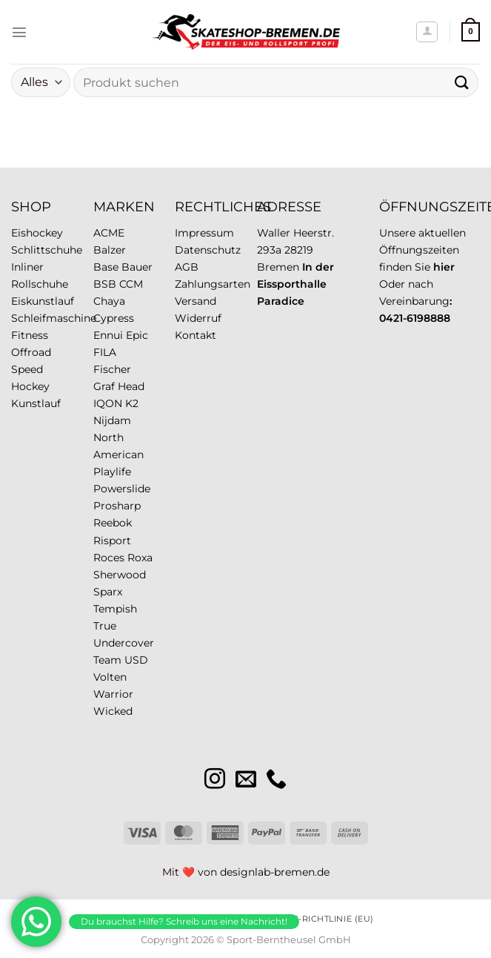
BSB (104, 284)
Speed (27, 369)
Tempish (115, 608)
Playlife (112, 471)
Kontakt (195, 335)
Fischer (112, 369)
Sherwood (119, 574)
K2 (131, 403)
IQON (107, 403)
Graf (104, 386)
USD (136, 660)
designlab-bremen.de (275, 872)
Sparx (107, 591)
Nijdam (112, 420)
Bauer (137, 267)
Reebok (112, 522)
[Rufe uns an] (276, 780)
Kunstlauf (36, 403)
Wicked (113, 711)
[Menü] (19, 32)
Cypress (113, 318)
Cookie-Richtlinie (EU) (319, 919)
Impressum (204, 233)
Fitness (29, 335)
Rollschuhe (39, 284)
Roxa (140, 557)
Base (105, 267)
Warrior (113, 694)
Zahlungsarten (212, 284)
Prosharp (117, 505)
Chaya (109, 301)
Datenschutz (208, 250)
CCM (131, 284)
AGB (186, 267)
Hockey (30, 386)
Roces (108, 557)
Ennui (108, 335)
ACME (108, 233)
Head (131, 386)
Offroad (31, 352)
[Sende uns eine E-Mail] (246, 780)
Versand (195, 301)
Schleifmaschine (53, 318)
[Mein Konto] (427, 32)
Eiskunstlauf (42, 301)
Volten (110, 677)
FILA (104, 352)
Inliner (27, 267)
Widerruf (198, 318)
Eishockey (37, 233)
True (104, 625)
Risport (112, 540)
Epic (137, 335)
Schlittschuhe (46, 250)
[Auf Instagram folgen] (214, 780)
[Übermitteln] (462, 81)
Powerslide (121, 488)
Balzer (109, 250)
